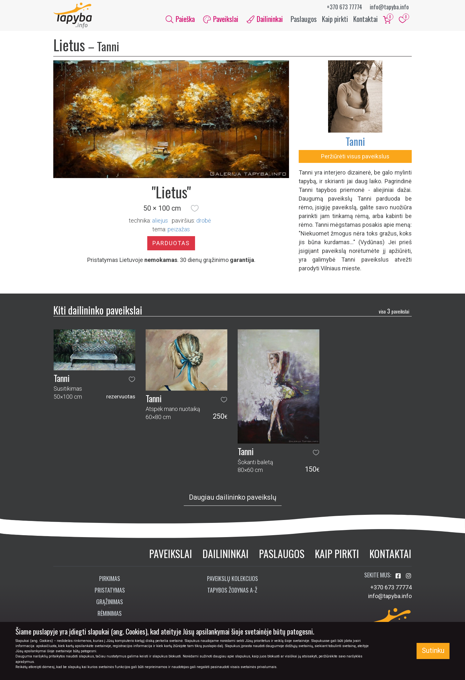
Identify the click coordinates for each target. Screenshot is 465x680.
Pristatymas (110, 590)
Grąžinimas (109, 601)
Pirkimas (109, 578)
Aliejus (160, 220)
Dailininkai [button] (265, 19)
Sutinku (433, 650)
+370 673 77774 (344, 7)
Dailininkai (225, 553)
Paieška (180, 19)
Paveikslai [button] (220, 19)
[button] (195, 208)
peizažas (179, 229)
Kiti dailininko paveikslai (97, 309)
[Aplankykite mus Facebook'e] (399, 576)
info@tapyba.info (389, 7)
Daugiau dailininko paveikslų (232, 497)
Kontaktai (365, 19)
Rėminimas (110, 613)
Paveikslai (170, 553)
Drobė (203, 220)
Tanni (355, 141)
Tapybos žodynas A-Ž (232, 590)
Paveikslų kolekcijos (232, 578)
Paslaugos (304, 19)
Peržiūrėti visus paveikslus (355, 156)
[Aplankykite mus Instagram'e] (408, 576)
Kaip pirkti (335, 19)
